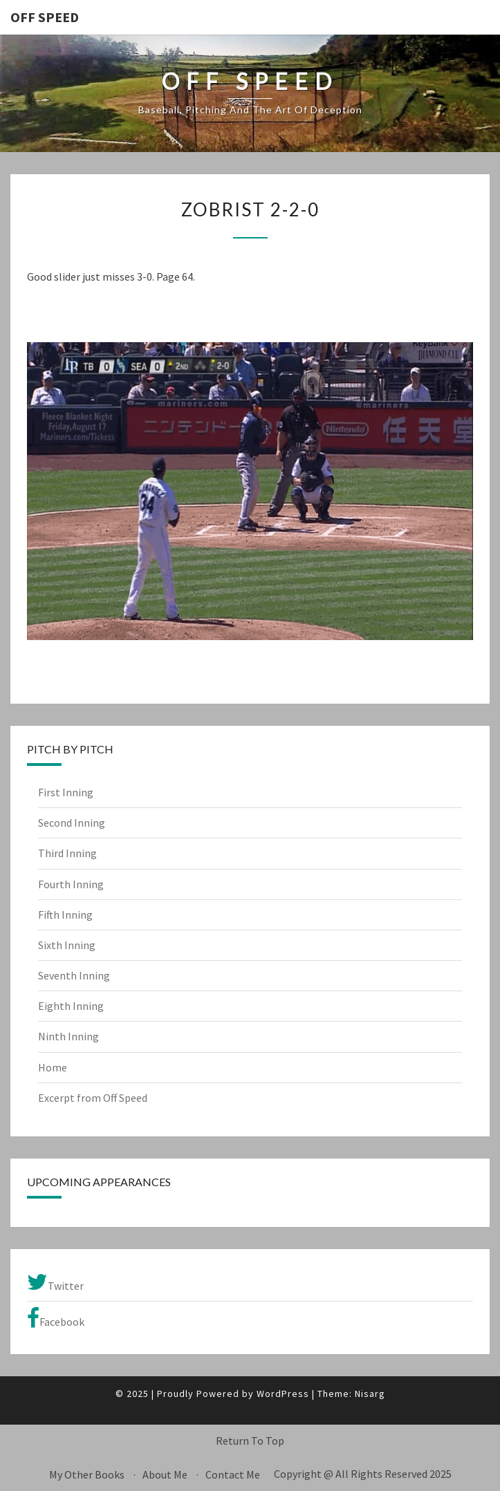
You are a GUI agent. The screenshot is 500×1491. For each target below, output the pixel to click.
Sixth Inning (66, 945)
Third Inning (67, 853)
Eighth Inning (71, 1006)
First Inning (65, 792)
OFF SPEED (44, 17)
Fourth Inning (71, 884)
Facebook (55, 1318)
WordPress (283, 1393)
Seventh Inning (74, 975)
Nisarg (370, 1393)
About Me (164, 1474)
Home (52, 1067)
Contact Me (232, 1474)
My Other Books (86, 1474)
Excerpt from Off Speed (92, 1098)
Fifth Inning (65, 914)
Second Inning (71, 822)
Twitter (55, 1282)
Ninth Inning (68, 1036)
